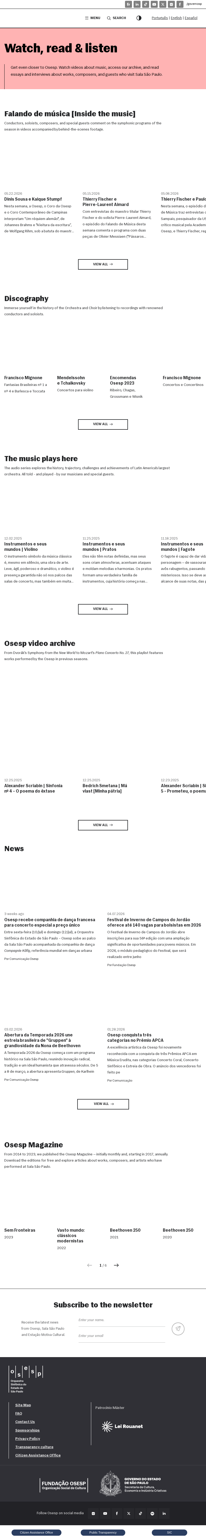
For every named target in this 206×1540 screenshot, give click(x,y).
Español (191, 18)
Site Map (23, 1405)
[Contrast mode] (139, 18)
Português (160, 18)
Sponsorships (27, 1431)
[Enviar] (178, 1328)
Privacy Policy (27, 1439)
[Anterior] (89, 1265)
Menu (92, 18)
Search (116, 18)
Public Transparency (102, 1532)
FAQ (18, 1414)
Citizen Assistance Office (38, 1456)
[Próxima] (116, 1265)
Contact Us (25, 1422)
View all (103, 264)
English (176, 18)
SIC (169, 1532)
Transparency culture (34, 1447)
